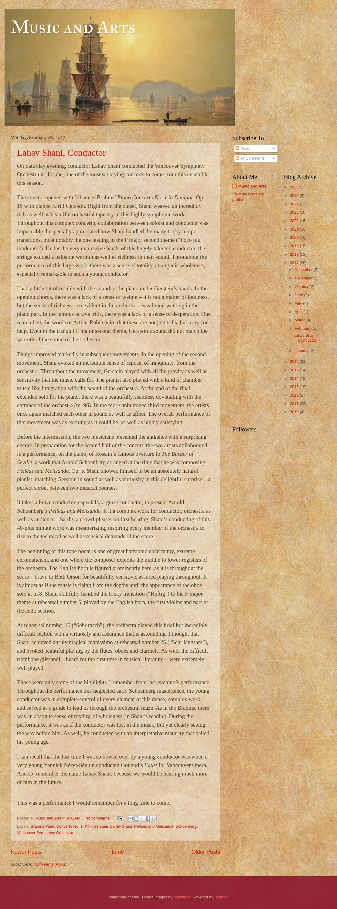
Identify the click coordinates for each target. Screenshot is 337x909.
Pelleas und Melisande (154, 826)
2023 (295, 212)
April (298, 311)
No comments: (98, 818)
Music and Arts (73, 27)
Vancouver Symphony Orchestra (45, 832)
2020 (295, 237)
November (304, 278)
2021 (295, 229)
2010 (295, 412)
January (301, 351)
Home (116, 852)
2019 (295, 246)
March (300, 320)
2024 (295, 204)
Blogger (221, 897)
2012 (295, 395)
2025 (295, 195)
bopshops (181, 897)
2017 (295, 262)
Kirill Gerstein (96, 826)
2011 (295, 403)
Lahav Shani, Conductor (61, 152)
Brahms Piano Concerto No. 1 (57, 826)
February (302, 328)
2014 (295, 378)
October (301, 286)
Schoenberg (186, 826)
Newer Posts (26, 852)
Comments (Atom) (50, 864)
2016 (295, 361)
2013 (295, 386)
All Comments (250, 158)
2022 (295, 220)
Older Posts (206, 852)
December (304, 269)
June (299, 294)
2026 (295, 187)
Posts (243, 148)
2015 (295, 370)
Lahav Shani (121, 826)
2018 (295, 254)
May (298, 303)
